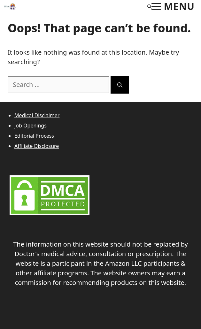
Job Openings (30, 125)
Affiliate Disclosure (36, 145)
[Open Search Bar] (149, 6)
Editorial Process (34, 135)
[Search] (120, 85)
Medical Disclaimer (36, 115)
